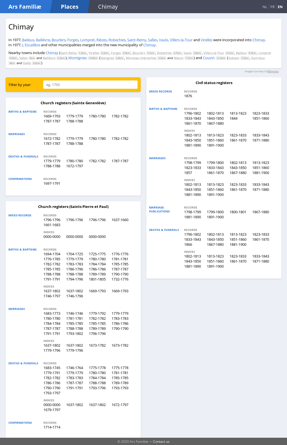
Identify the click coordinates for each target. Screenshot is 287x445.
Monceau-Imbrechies (141, 58)
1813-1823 (238, 113)
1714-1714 (51, 427)
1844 (233, 118)
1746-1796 (74, 295)
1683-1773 (51, 313)
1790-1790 (120, 274)
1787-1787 (51, 121)
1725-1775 (97, 253)
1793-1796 (97, 387)
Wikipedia (273, 71)
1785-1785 (120, 263)
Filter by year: (20, 84)
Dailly (27, 63)
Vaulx (163, 39)
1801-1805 (97, 279)
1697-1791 (51, 183)
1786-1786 (97, 269)
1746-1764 (74, 367)
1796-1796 (51, 219)
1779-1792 (97, 313)
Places (69, 6)
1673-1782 (97, 345)
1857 (188, 172)
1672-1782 (51, 138)
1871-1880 (260, 140)
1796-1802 (192, 113)
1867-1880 (215, 123)
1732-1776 (120, 279)
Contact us (161, 441)
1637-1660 (120, 219)
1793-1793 (120, 387)
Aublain (233, 58)
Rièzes (101, 39)
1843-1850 (215, 118)
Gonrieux (258, 58)
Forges (72, 39)
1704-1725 (74, 253)
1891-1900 (215, 145)
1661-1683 (51, 224)
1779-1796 (51, 350)
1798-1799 (192, 162)
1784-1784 (97, 263)
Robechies (117, 39)
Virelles (206, 39)
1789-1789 (97, 274)
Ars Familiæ (24, 6)
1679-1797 (51, 409)
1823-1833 (260, 113)
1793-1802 (74, 333)
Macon (179, 58)
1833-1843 (192, 118)
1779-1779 (74, 116)
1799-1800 (215, 162)
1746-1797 (51, 295)
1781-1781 (120, 258)
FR (272, 6)
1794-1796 (74, 279)
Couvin (209, 57)
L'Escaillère (31, 44)
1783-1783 (74, 263)
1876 (188, 95)
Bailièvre (43, 39)
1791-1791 (51, 279)
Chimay (259, 39)
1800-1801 (238, 211)
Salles (152, 39)
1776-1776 (120, 253)
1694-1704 (51, 253)
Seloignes (107, 58)
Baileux (28, 39)
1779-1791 (51, 372)
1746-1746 (74, 313)
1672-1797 (74, 165)
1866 (188, 244)
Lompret (87, 39)
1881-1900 (260, 172)
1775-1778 (97, 367)
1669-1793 (51, 116)
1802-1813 (215, 113)
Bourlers (59, 39)
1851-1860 (260, 118)
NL (265, 6)
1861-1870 (192, 123)
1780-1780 (97, 116)
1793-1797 (51, 392)
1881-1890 (192, 145)
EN (280, 6)
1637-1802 (51, 290)
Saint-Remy (136, 39)
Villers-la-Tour (181, 39)
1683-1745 (51, 367)
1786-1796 (74, 269)
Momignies (77, 57)
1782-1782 (120, 116)
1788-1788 (74, 121)
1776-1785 (51, 258)
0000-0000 (51, 236)
